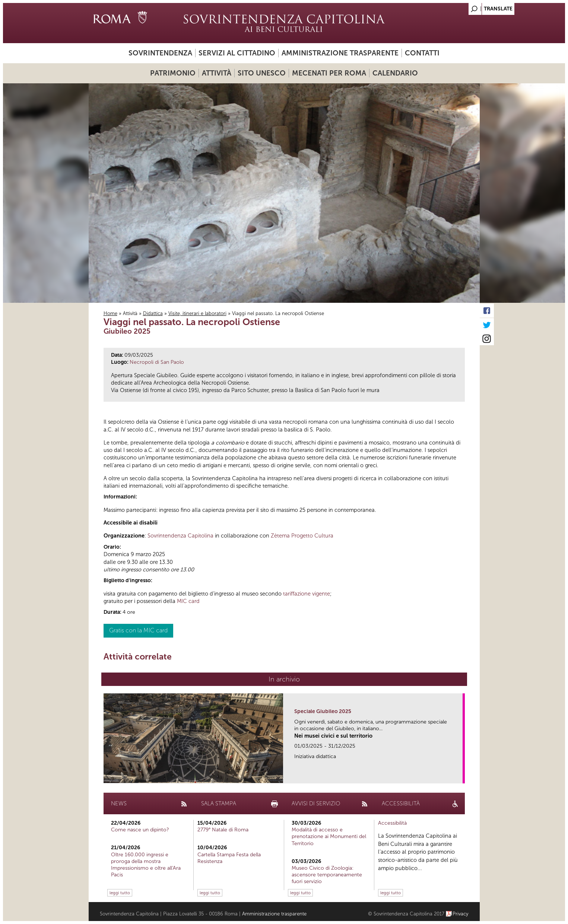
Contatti (422, 53)
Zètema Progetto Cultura (302, 535)
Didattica (153, 313)
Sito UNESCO (262, 73)
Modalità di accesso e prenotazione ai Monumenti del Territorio (329, 836)
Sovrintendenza (160, 53)
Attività (216, 73)
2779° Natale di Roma (222, 830)
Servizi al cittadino (237, 53)
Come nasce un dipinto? (140, 830)
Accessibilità (392, 823)
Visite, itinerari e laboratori (197, 313)
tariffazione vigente (306, 593)
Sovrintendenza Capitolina (180, 535)
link (459, 775)
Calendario (395, 73)
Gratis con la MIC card (138, 630)
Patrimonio (173, 73)
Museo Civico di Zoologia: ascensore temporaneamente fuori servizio (327, 875)
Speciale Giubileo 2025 (322, 711)
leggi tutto (120, 892)
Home (110, 313)
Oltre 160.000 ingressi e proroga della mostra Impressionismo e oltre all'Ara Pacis (146, 864)
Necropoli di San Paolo (157, 362)
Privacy (461, 914)
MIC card (188, 601)
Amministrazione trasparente (340, 53)
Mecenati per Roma (329, 73)
